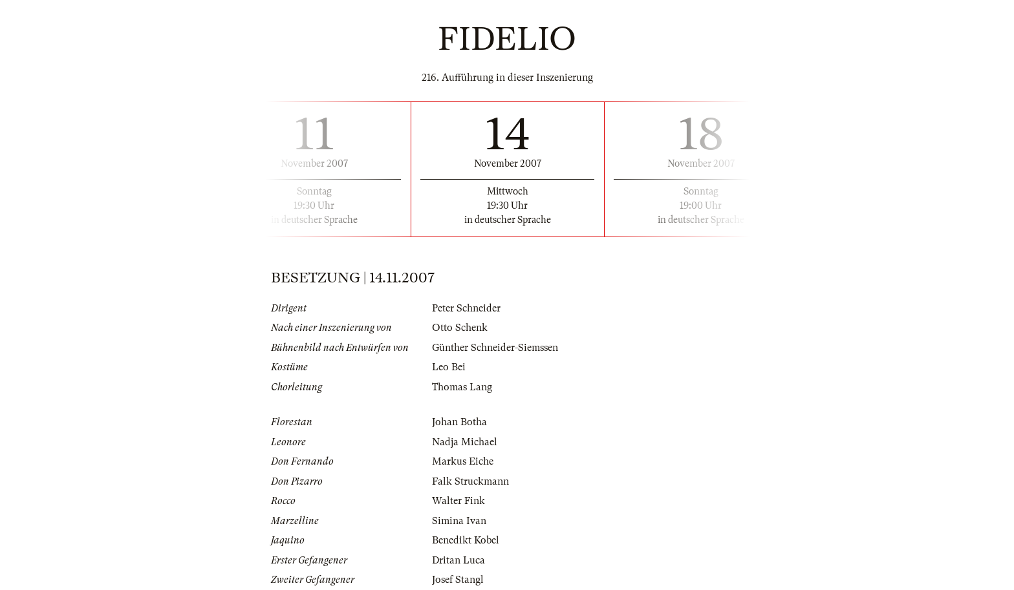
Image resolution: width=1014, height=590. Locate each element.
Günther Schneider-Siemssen (495, 347)
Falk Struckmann (470, 481)
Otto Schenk (460, 327)
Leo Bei (449, 367)
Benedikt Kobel (465, 540)
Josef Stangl (458, 579)
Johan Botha (459, 422)
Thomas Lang (462, 387)
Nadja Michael (464, 442)
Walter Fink (458, 501)
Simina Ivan (459, 521)
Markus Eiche (462, 461)
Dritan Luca (458, 560)
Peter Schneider (466, 308)
